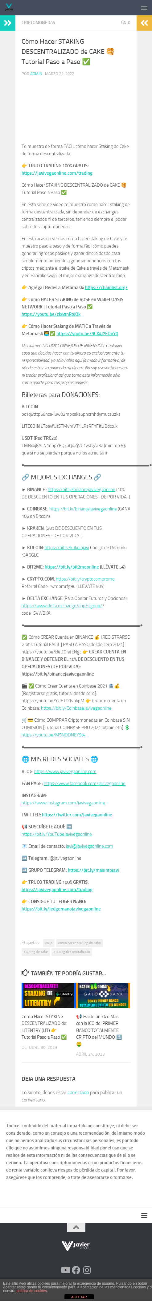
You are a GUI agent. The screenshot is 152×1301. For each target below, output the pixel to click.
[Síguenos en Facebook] (76, 1270)
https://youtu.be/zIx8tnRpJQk (51, 314)
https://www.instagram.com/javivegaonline (63, 803)
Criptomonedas (38, 22)
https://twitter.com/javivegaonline (77, 815)
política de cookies (31, 1291)
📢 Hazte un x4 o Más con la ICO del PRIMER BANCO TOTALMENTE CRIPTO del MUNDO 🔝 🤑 (99, 1030)
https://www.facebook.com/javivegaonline (84, 783)
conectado (78, 1092)
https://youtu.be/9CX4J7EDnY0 (87, 333)
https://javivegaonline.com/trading (57, 173)
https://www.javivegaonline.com (65, 771)
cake (48, 943)
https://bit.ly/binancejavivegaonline (81, 489)
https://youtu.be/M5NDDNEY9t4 (53, 735)
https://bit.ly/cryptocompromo (85, 579)
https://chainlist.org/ (106, 287)
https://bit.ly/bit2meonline (72, 567)
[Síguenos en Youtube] (65, 1270)
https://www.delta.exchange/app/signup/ (62, 606)
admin (36, 73)
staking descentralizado (72, 952)
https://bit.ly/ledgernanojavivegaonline (61, 909)
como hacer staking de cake (79, 943)
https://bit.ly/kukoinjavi (67, 547)
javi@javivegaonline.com (89, 846)
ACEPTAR (79, 1297)
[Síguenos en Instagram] (87, 1270)
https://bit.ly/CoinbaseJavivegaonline (76, 708)
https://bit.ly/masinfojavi (93, 870)
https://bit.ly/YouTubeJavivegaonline (57, 834)
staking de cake (36, 952)
